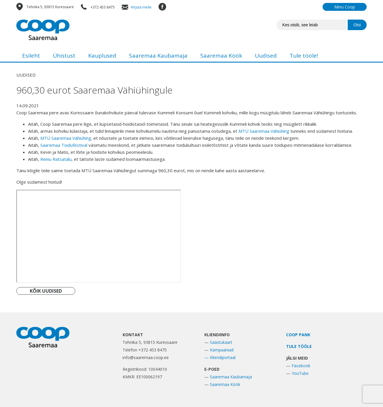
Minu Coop (344, 7)
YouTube (300, 373)
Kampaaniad (222, 350)
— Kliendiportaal (220, 357)
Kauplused (102, 55)
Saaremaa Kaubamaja (158, 55)
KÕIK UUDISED (46, 291)
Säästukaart (221, 342)
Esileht (31, 55)
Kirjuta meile (141, 7)
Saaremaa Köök (221, 55)
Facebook (301, 365)
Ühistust (64, 55)
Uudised (266, 55)
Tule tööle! (304, 55)
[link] (263, 131)
